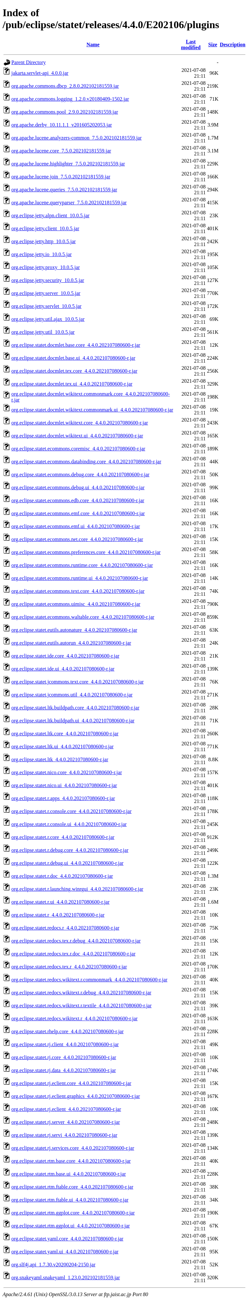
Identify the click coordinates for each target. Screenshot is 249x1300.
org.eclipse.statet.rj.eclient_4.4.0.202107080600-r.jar (66, 1109)
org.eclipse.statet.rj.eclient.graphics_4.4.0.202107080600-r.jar (75, 1096)
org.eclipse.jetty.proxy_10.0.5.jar (45, 267)
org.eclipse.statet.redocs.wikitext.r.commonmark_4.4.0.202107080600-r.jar (89, 979)
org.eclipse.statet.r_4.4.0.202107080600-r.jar (57, 915)
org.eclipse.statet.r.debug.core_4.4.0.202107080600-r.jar (69, 850)
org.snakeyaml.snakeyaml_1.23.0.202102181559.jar (65, 1277)
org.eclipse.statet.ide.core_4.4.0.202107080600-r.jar (65, 656)
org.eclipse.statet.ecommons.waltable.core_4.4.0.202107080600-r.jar (82, 617)
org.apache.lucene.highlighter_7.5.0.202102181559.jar (68, 163)
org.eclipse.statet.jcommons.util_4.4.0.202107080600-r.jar (72, 694)
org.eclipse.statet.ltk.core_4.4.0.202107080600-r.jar (64, 733)
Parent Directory (28, 62)
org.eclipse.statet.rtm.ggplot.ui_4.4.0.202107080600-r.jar (70, 1225)
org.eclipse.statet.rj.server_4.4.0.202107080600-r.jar (65, 1122)
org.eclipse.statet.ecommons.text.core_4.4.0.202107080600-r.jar (78, 591)
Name (93, 44)
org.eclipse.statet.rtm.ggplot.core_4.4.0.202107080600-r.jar (73, 1212)
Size (212, 44)
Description (232, 44)
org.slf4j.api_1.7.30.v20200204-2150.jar (53, 1264)
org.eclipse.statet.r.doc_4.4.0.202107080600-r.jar (62, 876)
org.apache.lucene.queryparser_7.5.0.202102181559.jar (69, 202)
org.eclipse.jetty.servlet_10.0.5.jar (46, 306)
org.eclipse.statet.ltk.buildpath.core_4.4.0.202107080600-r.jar (75, 707)
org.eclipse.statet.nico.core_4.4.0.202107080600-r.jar (66, 772)
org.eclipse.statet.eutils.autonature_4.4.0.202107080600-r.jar (74, 630)
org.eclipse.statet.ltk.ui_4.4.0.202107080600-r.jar (62, 746)
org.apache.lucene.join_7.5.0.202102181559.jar (60, 176)
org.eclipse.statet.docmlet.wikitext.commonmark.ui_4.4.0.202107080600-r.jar (92, 410)
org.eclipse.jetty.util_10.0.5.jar (43, 332)
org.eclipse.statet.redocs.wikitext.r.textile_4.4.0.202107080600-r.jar (81, 1005)
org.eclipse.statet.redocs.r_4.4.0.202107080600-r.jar (65, 928)
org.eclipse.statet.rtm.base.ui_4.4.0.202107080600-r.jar (68, 1174)
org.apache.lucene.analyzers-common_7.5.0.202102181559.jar (76, 138)
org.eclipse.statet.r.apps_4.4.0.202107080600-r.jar (63, 798)
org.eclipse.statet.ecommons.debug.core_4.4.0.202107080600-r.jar (80, 474)
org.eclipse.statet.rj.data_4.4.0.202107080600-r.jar (63, 1070)
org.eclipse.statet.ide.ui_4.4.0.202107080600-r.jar (62, 669)
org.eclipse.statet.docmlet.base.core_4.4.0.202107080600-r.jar (75, 345)
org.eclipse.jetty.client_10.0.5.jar (45, 228)
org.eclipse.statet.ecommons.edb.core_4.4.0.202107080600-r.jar (77, 500)
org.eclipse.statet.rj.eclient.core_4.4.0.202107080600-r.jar (71, 1083)
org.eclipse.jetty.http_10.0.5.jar (43, 241)
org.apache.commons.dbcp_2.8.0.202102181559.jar (65, 86)
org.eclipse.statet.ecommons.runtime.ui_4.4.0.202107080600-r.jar (79, 578)
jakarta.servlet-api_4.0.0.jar (39, 73)
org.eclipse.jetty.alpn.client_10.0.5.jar (50, 215)
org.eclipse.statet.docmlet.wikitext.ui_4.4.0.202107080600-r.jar (77, 435)
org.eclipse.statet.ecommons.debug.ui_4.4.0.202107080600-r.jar (78, 487)
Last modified (190, 44)
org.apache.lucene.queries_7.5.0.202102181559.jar (64, 189)
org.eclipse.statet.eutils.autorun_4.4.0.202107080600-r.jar (71, 643)
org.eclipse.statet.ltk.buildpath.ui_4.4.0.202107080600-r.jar (73, 720)
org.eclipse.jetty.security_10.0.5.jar (47, 280)
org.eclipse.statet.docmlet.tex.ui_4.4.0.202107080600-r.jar (71, 384)
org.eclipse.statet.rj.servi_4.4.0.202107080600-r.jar (64, 1135)
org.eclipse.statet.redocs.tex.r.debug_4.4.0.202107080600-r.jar (76, 941)
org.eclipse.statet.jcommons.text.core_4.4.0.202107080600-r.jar (77, 681)
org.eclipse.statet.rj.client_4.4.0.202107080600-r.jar (65, 1044)
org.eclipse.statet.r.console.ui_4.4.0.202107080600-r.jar (69, 824)
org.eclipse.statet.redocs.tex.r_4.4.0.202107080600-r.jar (69, 966)
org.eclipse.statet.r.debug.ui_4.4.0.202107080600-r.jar (67, 863)
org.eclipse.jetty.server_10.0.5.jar (45, 293)
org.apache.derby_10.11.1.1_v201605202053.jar (61, 125)
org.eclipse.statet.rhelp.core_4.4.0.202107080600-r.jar (67, 1031)
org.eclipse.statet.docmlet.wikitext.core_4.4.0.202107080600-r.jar (79, 422)
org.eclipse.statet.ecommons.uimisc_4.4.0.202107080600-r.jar (75, 604)
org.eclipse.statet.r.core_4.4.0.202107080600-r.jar (62, 837)
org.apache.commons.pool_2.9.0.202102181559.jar (64, 112)
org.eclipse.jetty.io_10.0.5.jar (41, 254)
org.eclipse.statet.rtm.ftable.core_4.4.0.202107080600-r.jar (72, 1187)
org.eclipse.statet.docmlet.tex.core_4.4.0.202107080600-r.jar (74, 371)
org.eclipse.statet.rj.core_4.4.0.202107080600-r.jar (63, 1057)
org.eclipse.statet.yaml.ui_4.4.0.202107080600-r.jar (64, 1251)
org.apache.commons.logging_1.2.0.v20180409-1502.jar (70, 99)
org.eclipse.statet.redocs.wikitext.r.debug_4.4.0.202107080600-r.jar (81, 992)
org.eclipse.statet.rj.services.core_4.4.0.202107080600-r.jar (72, 1148)
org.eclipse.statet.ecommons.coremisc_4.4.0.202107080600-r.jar (78, 448)
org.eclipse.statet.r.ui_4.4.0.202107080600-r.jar (60, 902)
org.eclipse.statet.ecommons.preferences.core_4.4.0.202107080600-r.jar (85, 552)
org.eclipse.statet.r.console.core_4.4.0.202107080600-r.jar (71, 811)
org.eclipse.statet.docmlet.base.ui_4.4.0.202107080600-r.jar (73, 358)
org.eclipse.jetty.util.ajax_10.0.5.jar (48, 319)
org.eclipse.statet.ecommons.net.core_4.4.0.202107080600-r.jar (77, 539)
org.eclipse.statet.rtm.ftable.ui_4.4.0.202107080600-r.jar (69, 1200)
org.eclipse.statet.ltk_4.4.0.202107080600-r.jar (59, 759)
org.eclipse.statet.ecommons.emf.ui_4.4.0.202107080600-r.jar (75, 526)
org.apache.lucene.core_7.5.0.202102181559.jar (61, 150)
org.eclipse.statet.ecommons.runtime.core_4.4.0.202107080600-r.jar (82, 565)
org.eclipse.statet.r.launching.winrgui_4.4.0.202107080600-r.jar (77, 889)
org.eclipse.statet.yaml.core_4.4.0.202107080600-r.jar (67, 1238)
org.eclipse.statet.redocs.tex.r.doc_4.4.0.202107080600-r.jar (73, 953)
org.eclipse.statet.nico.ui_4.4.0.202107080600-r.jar (64, 785)
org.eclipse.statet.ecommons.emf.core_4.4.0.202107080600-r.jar (78, 513)
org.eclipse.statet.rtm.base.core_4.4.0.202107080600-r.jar (71, 1161)
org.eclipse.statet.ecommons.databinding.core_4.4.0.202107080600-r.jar (86, 461)
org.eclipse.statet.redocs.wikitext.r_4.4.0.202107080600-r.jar (74, 1018)
